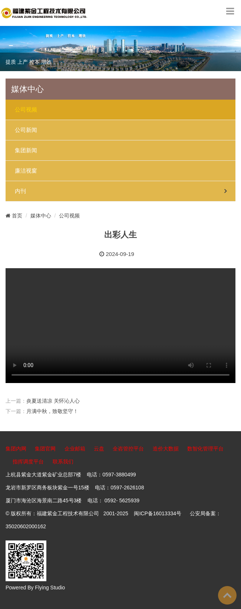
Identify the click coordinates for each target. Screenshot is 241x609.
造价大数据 (166, 449)
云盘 (99, 449)
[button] (11, 45)
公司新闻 (26, 130)
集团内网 (16, 449)
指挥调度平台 (28, 462)
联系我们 (63, 462)
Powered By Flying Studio (35, 587)
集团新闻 (26, 150)
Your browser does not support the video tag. (120, 325)
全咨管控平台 (128, 449)
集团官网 (45, 449)
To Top (227, 595)
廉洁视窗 (26, 171)
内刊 (20, 191)
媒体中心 (40, 216)
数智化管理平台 (205, 449)
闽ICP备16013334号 (157, 513)
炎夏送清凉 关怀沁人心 (53, 401)
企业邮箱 (75, 449)
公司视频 (26, 110)
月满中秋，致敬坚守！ (52, 411)
